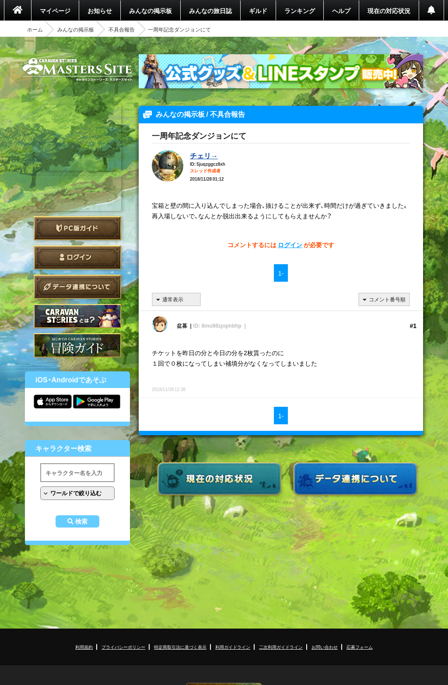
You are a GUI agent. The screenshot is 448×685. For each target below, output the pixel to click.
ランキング (299, 10)
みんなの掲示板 (150, 10)
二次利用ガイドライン (281, 646)
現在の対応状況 (389, 10)
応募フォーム (359, 646)
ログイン (77, 257)
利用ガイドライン (232, 646)
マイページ (55, 10)
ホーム (35, 29)
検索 (81, 521)
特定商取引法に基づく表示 (180, 646)
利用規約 (84, 646)
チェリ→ (204, 155)
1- (281, 273)
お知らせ (100, 10)
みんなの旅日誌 (210, 10)
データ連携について (77, 287)
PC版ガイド (77, 228)
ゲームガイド (77, 345)
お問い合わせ (325, 646)
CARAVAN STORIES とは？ (77, 316)
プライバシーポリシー (123, 646)
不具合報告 (121, 29)
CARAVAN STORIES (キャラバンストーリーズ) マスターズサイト (77, 69)
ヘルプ (341, 10)
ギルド (258, 10)
